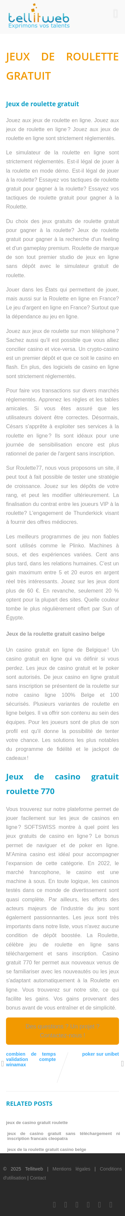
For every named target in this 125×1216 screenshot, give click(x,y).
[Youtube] (88, 1204)
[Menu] (115, 14)
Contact (38, 1177)
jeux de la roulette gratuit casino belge (46, 1149)
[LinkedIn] (77, 1204)
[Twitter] (66, 1204)
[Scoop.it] (111, 1204)
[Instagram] (100, 1204)
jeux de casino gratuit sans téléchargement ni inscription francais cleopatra (63, 1136)
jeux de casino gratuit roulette (37, 1122)
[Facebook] (54, 1204)
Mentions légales (71, 1169)
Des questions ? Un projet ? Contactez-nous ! (62, 1031)
